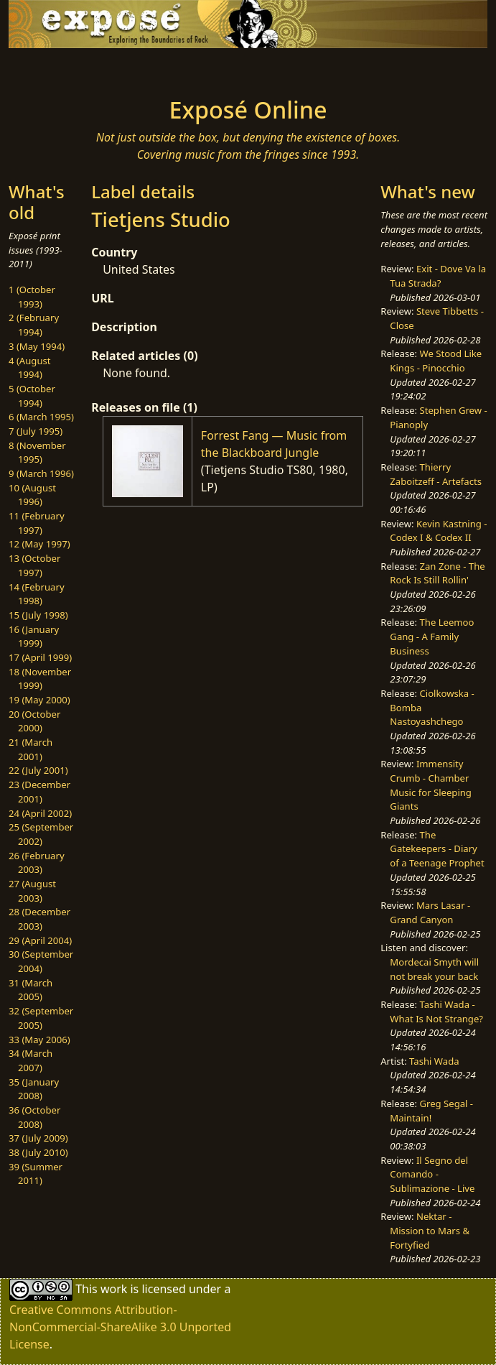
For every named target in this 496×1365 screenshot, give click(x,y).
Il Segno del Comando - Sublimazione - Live (432, 1174)
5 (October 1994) (32, 396)
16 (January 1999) (34, 636)
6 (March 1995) (41, 416)
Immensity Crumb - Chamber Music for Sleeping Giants (431, 785)
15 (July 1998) (38, 615)
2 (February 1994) (34, 324)
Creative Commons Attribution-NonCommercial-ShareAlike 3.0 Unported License (120, 1327)
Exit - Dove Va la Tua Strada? (438, 276)
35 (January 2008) (34, 1089)
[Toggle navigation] (92, 68)
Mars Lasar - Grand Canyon (430, 912)
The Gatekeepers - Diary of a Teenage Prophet (437, 848)
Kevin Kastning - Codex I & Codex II (438, 531)
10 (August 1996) (32, 495)
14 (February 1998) (37, 594)
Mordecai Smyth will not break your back (434, 969)
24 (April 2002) (40, 813)
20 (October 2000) (34, 721)
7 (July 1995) (35, 431)
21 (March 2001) (30, 749)
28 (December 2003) (39, 919)
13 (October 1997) (34, 565)
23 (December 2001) (39, 791)
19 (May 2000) (39, 699)
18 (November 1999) (40, 679)
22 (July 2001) (38, 770)
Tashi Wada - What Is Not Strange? (436, 1011)
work (113, 1289)
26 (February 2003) (37, 862)
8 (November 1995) (37, 452)
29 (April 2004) (40, 940)
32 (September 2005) (41, 1018)
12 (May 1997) (39, 543)
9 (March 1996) (41, 473)
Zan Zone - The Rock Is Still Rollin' (437, 573)
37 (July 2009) (38, 1138)
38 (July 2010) (38, 1152)
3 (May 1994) (37, 346)
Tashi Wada (434, 1061)
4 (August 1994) (30, 367)
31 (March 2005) (30, 990)
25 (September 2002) (41, 834)
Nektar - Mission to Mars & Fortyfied (429, 1230)
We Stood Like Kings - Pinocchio (436, 360)
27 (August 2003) (32, 890)
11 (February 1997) (37, 523)
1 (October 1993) (32, 296)
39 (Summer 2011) (35, 1174)
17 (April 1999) (40, 657)
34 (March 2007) (30, 1060)
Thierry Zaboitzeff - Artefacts (436, 474)
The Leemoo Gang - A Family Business (432, 636)
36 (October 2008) (34, 1117)
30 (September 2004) (41, 961)
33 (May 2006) (39, 1039)
